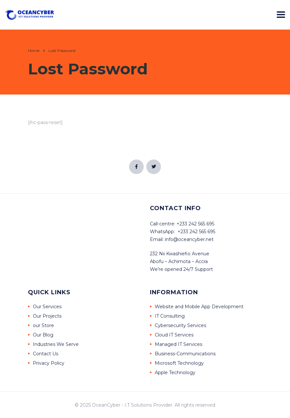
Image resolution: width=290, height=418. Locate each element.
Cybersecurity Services (180, 325)
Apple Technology (175, 372)
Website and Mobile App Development (199, 306)
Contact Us (45, 353)
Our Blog (43, 334)
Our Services (47, 306)
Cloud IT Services (174, 334)
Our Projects (47, 316)
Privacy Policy (48, 363)
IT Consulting (170, 316)
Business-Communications (185, 353)
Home (33, 50)
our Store (43, 325)
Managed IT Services (178, 344)
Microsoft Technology (179, 363)
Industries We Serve (56, 344)
